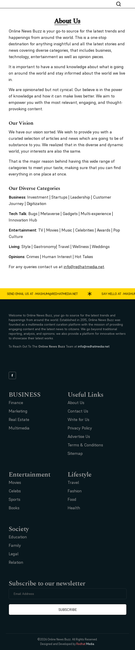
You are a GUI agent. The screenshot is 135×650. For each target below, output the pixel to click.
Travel (73, 482)
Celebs (15, 491)
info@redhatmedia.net (93, 346)
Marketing (18, 411)
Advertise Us (79, 436)
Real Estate (19, 419)
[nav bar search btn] (120, 4)
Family (15, 545)
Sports (14, 499)
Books (14, 507)
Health (74, 507)
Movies (15, 482)
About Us (76, 402)
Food (72, 499)
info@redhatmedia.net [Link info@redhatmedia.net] (84, 266)
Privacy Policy (80, 428)
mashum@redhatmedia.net (57, 294)
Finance (16, 402)
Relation (16, 562)
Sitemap (75, 453)
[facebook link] (12, 375)
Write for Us (78, 419)
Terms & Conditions (85, 445)
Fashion (75, 491)
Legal (14, 553)
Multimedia (19, 428)
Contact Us (78, 411)
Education (18, 536)
